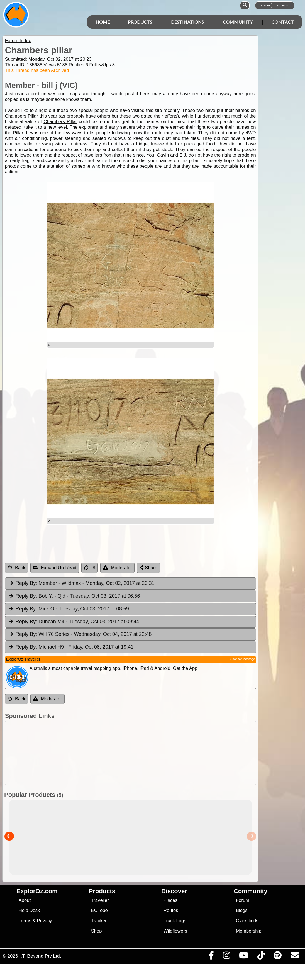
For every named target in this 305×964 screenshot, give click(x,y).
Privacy (44, 920)
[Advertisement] (129, 753)
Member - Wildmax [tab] (81, 583)
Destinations (187, 22)
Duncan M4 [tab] (73, 622)
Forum (242, 900)
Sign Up (282, 5)
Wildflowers (175, 931)
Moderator (117, 567)
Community (238, 22)
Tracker (99, 920)
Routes (171, 910)
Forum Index (18, 40)
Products (140, 22)
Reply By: (26, 583)
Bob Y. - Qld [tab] (74, 596)
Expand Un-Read (55, 567)
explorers (88, 127)
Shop (96, 931)
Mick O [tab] (68, 609)
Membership (248, 931)
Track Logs (175, 920)
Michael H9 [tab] (70, 647)
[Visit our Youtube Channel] (243, 957)
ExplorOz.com (37, 891)
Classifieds (247, 920)
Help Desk (29, 910)
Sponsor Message (242, 659)
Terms (25, 920)
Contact (283, 22)
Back (16, 567)
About (25, 900)
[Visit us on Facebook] (211, 957)
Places (170, 900)
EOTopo (99, 910)
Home (103, 22)
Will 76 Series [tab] (80, 634)
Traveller (100, 900)
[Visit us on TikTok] (261, 957)
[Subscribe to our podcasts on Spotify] (277, 957)
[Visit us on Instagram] (226, 957)
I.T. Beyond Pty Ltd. (40, 956)
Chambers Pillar (21, 116)
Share (148, 567)
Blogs (242, 910)
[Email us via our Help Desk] (294, 957)
